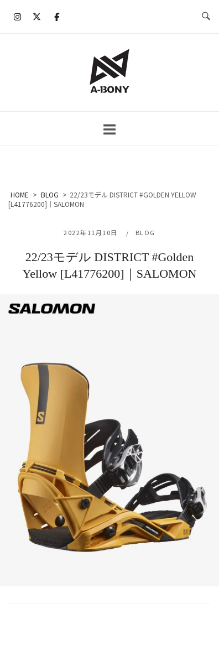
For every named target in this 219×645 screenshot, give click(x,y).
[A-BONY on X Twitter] (37, 16)
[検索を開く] (206, 17)
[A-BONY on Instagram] (17, 16)
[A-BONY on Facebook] (56, 16)
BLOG (145, 232)
